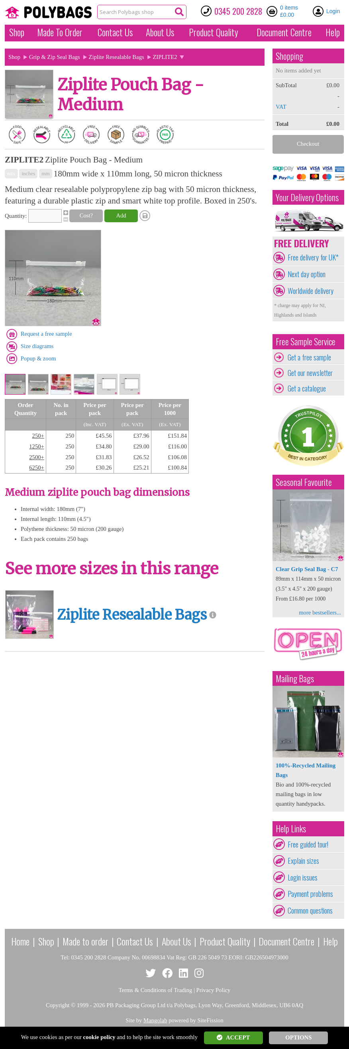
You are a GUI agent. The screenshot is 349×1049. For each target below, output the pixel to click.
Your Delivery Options (307, 197)
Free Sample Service (305, 341)
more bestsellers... (320, 612)
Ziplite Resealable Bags (116, 57)
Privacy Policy (213, 990)
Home (20, 941)
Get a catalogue (307, 388)
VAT (281, 107)
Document (284, 32)
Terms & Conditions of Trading (155, 990)
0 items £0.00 (289, 11)
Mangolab (155, 1020)
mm (45, 173)
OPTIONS (298, 1037)
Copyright (57, 1005)
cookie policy (99, 1037)
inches (28, 173)
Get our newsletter (310, 373)
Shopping (289, 56)
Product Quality (225, 941)
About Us (160, 32)
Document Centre (286, 941)
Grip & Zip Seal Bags (54, 57)
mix (11, 173)
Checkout (308, 144)
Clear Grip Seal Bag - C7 (307, 569)
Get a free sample (309, 357)
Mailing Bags (295, 678)
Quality (213, 32)
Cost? (86, 215)
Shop (16, 32)
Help (332, 32)
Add (121, 215)
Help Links (291, 828)
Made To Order (59, 32)
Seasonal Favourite (304, 482)
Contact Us (115, 32)
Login (333, 11)
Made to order (85, 941)
